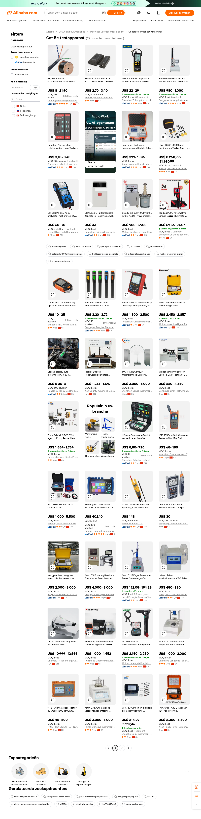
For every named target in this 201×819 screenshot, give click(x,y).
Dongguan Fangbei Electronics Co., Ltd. (100, 327)
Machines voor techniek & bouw (106, 31)
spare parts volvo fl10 (109, 246)
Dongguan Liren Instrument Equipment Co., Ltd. (174, 390)
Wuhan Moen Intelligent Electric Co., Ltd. (174, 324)
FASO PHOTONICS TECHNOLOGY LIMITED (63, 726)
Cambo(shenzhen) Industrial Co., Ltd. (63, 100)
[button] (104, 13)
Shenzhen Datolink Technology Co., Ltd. (137, 460)
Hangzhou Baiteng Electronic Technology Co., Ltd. (100, 232)
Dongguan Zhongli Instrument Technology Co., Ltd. (100, 594)
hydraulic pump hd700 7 (24, 796)
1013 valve (133, 246)
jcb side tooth (154, 246)
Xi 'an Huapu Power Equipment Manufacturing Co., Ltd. (174, 726)
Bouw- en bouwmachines (72, 31)
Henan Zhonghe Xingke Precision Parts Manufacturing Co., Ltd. (63, 457)
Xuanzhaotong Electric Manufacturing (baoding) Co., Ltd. (137, 164)
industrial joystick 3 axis (137, 254)
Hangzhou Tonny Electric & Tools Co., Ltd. (63, 390)
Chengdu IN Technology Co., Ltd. (63, 660)
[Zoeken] (116, 12)
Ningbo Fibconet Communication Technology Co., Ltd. (100, 531)
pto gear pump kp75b (126, 796)
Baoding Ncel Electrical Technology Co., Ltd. (174, 168)
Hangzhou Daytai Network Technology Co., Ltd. (174, 454)
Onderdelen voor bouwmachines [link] (145, 31)
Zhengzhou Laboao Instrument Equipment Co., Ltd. (174, 594)
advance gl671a (57, 246)
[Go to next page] (129, 748)
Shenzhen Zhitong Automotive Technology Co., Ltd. (137, 100)
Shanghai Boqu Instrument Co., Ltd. (137, 734)
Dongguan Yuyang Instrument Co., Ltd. (174, 100)
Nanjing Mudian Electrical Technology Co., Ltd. (63, 594)
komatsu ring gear (132, 804)
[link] (196, 787)
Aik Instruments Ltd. (132, 523)
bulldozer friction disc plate (103, 254)
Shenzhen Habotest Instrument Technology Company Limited (63, 164)
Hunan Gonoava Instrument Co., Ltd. (100, 726)
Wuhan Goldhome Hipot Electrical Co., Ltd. (137, 232)
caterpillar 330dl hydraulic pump (65, 254)
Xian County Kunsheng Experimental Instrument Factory (100, 390)
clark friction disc (83, 804)
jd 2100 (61, 804)
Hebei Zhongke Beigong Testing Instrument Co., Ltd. (137, 597)
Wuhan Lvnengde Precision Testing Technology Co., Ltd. (137, 663)
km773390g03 (107, 804)
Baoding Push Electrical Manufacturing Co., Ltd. (63, 523)
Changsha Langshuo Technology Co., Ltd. (174, 660)
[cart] (149, 13)
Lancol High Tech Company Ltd (63, 232)
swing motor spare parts (56, 796)
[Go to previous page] (109, 748)
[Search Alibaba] (73, 13)
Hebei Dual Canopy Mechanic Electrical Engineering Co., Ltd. (137, 321)
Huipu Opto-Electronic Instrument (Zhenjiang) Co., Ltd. (100, 97)
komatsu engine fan (59, 261)
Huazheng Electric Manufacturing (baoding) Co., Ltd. (100, 660)
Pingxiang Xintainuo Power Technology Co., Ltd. (174, 523)
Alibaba (50, 31)
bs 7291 (149, 796)
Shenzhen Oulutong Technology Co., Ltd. (174, 234)
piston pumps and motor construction (30, 804)
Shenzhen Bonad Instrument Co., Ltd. (137, 390)
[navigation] (25, 390)
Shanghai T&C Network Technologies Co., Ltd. (63, 324)
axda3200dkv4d (81, 246)
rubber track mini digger (170, 254)
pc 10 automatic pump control (92, 796)
